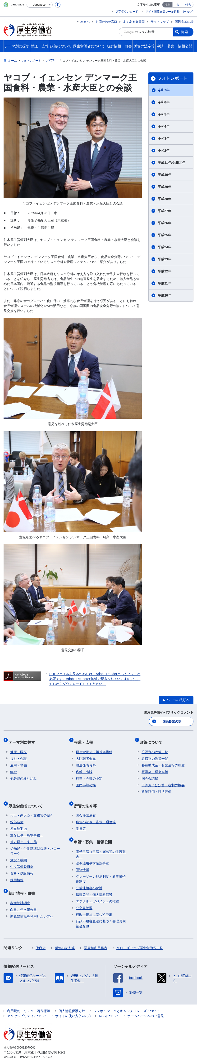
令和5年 (164, 114)
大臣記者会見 (86, 754)
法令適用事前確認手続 (92, 851)
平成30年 (164, 175)
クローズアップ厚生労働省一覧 (139, 935)
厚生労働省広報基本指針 (94, 747)
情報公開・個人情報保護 (94, 882)
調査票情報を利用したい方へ (31, 904)
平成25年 (164, 235)
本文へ (85, 21)
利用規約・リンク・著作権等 (28, 998)
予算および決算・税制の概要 (163, 780)
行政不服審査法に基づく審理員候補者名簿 (101, 911)
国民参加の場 (184, 21)
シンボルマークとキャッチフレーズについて (126, 998)
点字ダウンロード (126, 11)
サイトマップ (160, 21)
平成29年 (164, 187)
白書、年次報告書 (23, 897)
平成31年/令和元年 (171, 162)
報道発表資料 (86, 760)
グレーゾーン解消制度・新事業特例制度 (101, 866)
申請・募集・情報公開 (95, 831)
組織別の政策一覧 (155, 754)
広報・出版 (84, 767)
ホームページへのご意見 (145, 1003)
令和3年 (164, 138)
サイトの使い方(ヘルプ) (73, 1003)
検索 (185, 32)
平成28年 (164, 199)
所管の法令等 (87, 799)
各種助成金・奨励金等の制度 (163, 760)
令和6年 (164, 102)
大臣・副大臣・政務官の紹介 (31, 807)
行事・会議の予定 (89, 774)
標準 (167, 4)
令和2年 (164, 150)
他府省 (41, 935)
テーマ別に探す (23, 739)
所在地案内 (18, 820)
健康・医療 (18, 747)
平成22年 (164, 271)
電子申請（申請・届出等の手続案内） (101, 841)
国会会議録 (150, 774)
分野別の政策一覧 (155, 747)
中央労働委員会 (21, 858)
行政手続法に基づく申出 (94, 902)
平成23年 (164, 259)
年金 (13, 767)
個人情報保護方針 (72, 998)
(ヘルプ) (188, 11)
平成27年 (164, 211)
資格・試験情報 (21, 865)
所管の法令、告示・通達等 (96, 813)
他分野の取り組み (23, 774)
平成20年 (164, 295)
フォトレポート (172, 78)
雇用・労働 (18, 760)
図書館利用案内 (95, 935)
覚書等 (81, 820)
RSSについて (109, 1003)
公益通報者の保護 (89, 875)
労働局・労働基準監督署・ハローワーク (35, 842)
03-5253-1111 (30, 1045)
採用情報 (16, 871)
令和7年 (164, 90)
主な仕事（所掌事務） (26, 827)
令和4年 (164, 126)
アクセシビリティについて (27, 1003)
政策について (153, 739)
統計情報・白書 (23, 882)
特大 (188, 4)
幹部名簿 (16, 813)
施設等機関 (18, 852)
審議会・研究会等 (155, 767)
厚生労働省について (27, 799)
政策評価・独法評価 (156, 787)
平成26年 (164, 223)
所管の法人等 (65, 935)
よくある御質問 (134, 21)
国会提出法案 (86, 807)
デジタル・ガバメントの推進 (97, 889)
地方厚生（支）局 (23, 833)
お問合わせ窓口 (106, 21)
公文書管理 (84, 895)
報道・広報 (85, 739)
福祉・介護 (18, 754)
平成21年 (164, 283)
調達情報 (82, 857)
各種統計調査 (20, 890)
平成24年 (164, 247)
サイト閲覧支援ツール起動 (162, 11)
